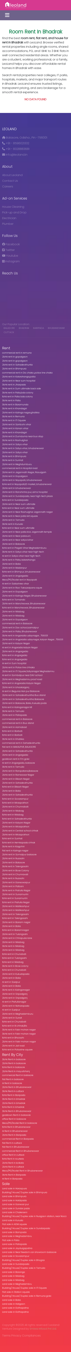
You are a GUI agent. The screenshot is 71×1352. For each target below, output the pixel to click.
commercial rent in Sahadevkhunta (21, 742)
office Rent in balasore (14, 1118)
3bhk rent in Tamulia (13, 711)
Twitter (8, 250)
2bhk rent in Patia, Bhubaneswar (19, 631)
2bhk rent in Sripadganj (14, 993)
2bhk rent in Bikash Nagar (16, 778)
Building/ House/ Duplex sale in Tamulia (23, 1267)
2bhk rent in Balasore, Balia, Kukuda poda (24, 703)
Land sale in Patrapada (14, 1244)
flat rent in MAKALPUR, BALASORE (19, 746)
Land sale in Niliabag (13, 1275)
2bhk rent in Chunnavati (15, 874)
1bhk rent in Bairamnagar (15, 930)
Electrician (9, 218)
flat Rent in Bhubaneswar (15, 1146)
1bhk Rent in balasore (13, 1067)
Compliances (31, 1336)
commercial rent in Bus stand (18, 723)
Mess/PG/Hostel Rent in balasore (19, 1123)
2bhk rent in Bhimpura (14, 368)
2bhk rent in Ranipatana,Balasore (20, 770)
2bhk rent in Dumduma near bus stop (22, 436)
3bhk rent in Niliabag (13, 946)
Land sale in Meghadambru (17, 1236)
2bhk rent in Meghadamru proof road (22, 679)
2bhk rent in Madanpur (14, 567)
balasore (10, 328)
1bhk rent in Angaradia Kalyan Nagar (21, 683)
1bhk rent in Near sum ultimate (18, 508)
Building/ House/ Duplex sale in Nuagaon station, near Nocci (34, 1216)
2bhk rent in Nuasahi (13, 858)
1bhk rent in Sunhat (12, 838)
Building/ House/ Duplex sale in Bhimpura (24, 1192)
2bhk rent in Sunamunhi (15, 894)
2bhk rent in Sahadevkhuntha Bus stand (24, 695)
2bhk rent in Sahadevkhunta (17, 364)
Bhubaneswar (56, 328)
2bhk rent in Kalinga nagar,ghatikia (20, 412)
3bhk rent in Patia (11, 400)
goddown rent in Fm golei (15, 758)
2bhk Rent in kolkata (13, 1162)
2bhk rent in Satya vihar (15, 444)
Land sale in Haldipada (14, 1200)
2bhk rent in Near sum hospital (18, 380)
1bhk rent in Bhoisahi (13, 1037)
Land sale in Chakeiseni (14, 1212)
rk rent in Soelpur (11, 981)
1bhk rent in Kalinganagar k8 (17, 707)
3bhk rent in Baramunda (15, 404)
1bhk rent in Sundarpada (15, 500)
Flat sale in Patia (10, 1240)
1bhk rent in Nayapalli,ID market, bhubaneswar (27, 484)
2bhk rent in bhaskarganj (15, 687)
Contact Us (10, 181)
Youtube (10, 256)
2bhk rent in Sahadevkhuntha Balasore (23, 699)
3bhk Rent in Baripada (14, 1174)
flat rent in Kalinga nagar (15, 850)
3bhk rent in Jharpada (14, 384)
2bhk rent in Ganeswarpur (16, 882)
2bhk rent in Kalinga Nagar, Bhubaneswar (24, 595)
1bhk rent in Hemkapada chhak (18, 842)
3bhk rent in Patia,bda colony (17, 392)
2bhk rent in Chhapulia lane (17, 938)
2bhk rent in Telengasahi (15, 914)
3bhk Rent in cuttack (13, 1091)
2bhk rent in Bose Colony (15, 870)
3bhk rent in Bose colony (15, 965)
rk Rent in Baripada (12, 1178)
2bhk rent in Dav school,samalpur (20, 627)
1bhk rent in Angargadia (14, 655)
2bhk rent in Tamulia (13, 519)
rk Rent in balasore (12, 1083)
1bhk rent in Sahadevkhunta (17, 818)
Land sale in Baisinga (13, 1272)
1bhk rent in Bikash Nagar (15, 786)
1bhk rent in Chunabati (14, 954)
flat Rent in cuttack (12, 1142)
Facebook (11, 244)
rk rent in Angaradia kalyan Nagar (20, 647)
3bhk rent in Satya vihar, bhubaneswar (23, 448)
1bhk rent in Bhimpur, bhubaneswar (21, 571)
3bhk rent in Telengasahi (15, 866)
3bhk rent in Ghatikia (13, 739)
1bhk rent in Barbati (12, 731)
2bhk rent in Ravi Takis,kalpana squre (22, 587)
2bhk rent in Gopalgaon (15, 476)
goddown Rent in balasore (16, 1115)
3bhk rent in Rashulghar (15, 440)
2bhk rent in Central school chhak (20, 830)
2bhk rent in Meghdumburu (17, 464)
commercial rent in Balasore (17, 623)
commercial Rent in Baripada (18, 1138)
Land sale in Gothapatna (15, 1307)
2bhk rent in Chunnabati (15, 806)
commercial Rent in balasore (17, 1075)
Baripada (39, 328)
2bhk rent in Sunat (12, 1017)
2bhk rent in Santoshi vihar (16, 424)
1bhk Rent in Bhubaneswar (16, 1126)
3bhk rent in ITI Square (14, 420)
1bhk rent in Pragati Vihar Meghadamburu (24, 547)
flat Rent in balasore (13, 1079)
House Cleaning (13, 207)
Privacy (16, 1336)
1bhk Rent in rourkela (13, 1158)
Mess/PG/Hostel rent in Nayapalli (19, 579)
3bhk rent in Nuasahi (13, 878)
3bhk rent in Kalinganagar (16, 989)
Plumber (7, 224)
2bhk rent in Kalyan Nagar (16, 643)
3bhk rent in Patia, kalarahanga (18, 559)
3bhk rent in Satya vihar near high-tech (23, 551)
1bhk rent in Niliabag (12, 814)
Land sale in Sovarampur (15, 1256)
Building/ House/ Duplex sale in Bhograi (23, 1260)
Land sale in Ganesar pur (15, 1204)
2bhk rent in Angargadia (15, 575)
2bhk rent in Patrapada (14, 715)
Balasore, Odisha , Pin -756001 (24, 138)
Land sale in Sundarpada (15, 1264)
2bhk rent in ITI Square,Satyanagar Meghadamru (28, 671)
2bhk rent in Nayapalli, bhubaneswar (22, 480)
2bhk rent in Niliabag (13, 611)
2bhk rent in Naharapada (15, 1005)
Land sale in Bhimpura (14, 1196)
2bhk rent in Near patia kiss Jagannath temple (27, 531)
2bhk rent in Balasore (13, 543)
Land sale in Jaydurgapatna (17, 1248)
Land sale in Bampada (14, 1232)
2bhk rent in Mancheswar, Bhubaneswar (23, 603)
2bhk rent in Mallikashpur (15, 906)
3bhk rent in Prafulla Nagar (16, 890)
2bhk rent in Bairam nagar (16, 922)
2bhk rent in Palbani (13, 886)
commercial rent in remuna (17, 352)
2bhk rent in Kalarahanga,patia (19, 376)
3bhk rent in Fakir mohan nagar (19, 1029)
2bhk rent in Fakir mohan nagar (19, 1041)
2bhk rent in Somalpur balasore (19, 854)
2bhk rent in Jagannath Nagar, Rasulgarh (24, 472)
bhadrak (24, 328)
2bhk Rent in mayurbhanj (16, 1071)
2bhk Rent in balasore (14, 1063)
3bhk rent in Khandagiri (14, 408)
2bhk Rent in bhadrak (13, 1103)
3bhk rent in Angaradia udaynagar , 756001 (25, 635)
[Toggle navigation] (7, 15)
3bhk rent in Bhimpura (14, 456)
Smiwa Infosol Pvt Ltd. (43, 1328)
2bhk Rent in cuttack (13, 1166)
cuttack (9, 332)
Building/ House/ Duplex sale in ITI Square (24, 1287)
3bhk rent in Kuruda (12, 524)
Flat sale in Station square (16, 1291)
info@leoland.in (14, 155)
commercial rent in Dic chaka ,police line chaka (27, 372)
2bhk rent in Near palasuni (16, 535)
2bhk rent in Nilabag (13, 810)
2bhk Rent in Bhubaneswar (16, 1087)
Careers (7, 186)
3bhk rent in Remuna (13, 416)
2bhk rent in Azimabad (14, 727)
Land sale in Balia (11, 1299)
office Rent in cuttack (13, 1154)
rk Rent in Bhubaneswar (15, 1131)
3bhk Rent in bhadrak (13, 1099)
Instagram (11, 261)
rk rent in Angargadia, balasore (18, 762)
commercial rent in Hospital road (19, 468)
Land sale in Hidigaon (13, 1303)
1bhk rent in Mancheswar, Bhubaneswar (23, 607)
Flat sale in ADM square (14, 1224)
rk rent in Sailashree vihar (15, 583)
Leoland (9, 129)
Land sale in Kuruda (12, 1220)
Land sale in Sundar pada (16, 1208)
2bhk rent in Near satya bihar (17, 539)
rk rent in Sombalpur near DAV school (22, 675)
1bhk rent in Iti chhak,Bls (14, 1025)
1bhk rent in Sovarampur (15, 798)
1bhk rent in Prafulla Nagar (16, 902)
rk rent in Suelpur (11, 1009)
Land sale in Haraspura (14, 1188)
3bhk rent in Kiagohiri (13, 846)
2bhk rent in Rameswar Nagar (18, 774)
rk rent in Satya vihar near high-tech (21, 555)
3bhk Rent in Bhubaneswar (16, 1111)
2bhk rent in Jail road (13, 1045)
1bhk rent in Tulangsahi (14, 957)
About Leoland (12, 175)
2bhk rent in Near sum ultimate (18, 504)
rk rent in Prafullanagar (14, 1001)
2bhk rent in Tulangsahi (15, 934)
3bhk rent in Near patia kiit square (20, 516)
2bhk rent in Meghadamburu (17, 1013)
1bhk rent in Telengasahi (15, 918)
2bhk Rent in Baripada (14, 1134)
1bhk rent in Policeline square (17, 1049)
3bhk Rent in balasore (14, 1059)
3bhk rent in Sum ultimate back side (21, 388)
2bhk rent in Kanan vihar (15, 428)
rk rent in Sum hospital (14, 663)
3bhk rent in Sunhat (12, 460)
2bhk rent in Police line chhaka (18, 667)
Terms (6, 1336)
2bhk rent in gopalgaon (15, 356)
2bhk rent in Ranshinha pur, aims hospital (25, 492)
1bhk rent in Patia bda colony (17, 396)
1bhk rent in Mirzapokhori (15, 802)
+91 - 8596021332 (15, 143)
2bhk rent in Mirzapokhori (15, 826)
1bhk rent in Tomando (13, 599)
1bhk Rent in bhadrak (13, 1107)
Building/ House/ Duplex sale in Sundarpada (26, 1228)
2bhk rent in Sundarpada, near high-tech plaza (27, 496)
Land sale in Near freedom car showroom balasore (29, 1252)
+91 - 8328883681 (15, 149)
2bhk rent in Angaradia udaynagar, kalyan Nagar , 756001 (32, 639)
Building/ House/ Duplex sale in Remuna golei (26, 1295)
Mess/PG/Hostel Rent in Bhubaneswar (22, 1170)
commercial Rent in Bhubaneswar (20, 1150)
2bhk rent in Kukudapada (15, 973)
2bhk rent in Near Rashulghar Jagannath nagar (27, 511)
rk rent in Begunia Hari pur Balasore (21, 691)
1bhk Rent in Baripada (13, 1095)
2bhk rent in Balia (11, 563)
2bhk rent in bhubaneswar (16, 488)
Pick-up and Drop (14, 212)
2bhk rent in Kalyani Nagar (16, 822)
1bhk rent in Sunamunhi (14, 898)
